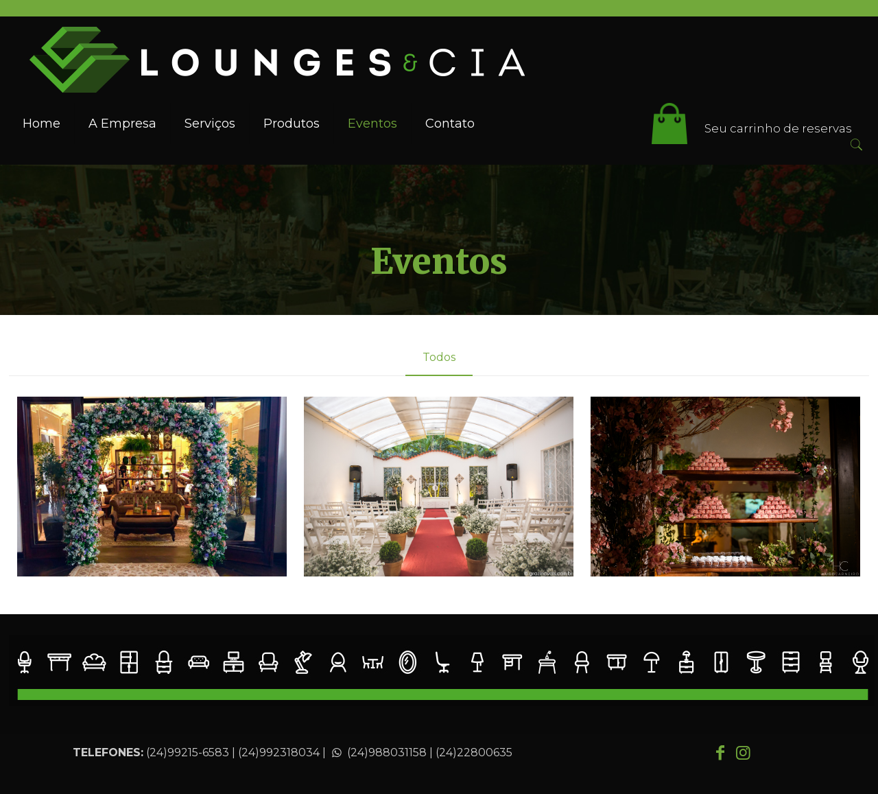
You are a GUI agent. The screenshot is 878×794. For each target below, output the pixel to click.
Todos (439, 357)
